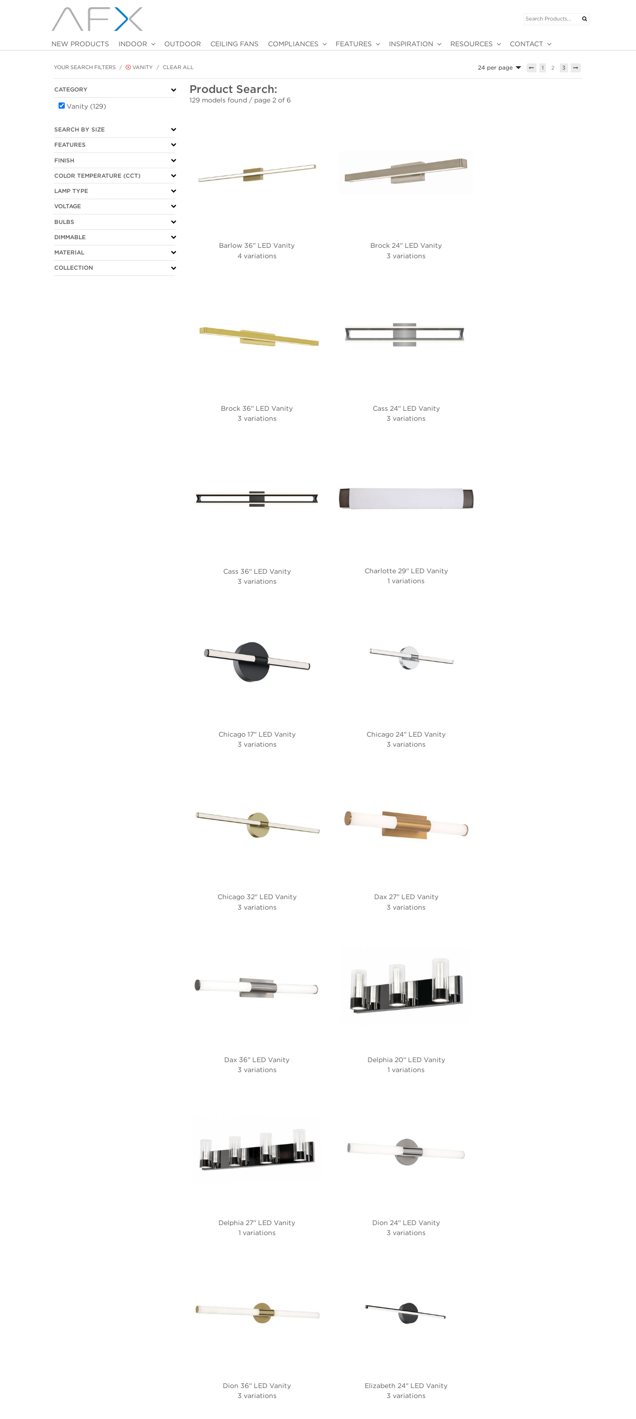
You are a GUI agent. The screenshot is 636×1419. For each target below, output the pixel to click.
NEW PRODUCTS (80, 44)
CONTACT (526, 44)
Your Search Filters (85, 67)
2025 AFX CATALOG (272, 1358)
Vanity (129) (86, 106)
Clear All (178, 67)
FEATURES (354, 44)
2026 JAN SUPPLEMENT (277, 1339)
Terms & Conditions (79, 1382)
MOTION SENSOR (350, 1349)
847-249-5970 (67, 1349)
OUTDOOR (182, 44)
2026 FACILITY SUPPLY (275, 1377)
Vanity (139, 67)
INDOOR (133, 44)
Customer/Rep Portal (514, 1402)
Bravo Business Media (119, 1402)
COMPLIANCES (293, 44)
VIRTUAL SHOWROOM (178, 1349)
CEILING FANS (234, 44)
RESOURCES (471, 44)
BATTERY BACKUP (352, 1339)
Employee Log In (567, 1402)
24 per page (495, 67)
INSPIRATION (411, 44)
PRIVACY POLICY (71, 1373)
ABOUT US (63, 1339)
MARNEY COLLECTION (275, 1367)
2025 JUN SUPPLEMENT (276, 1349)
